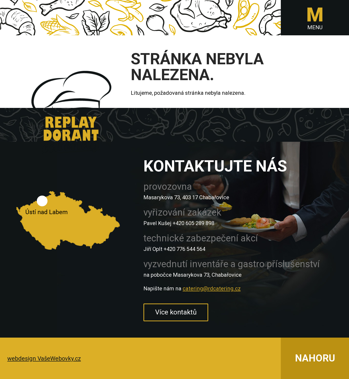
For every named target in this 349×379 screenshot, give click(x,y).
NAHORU (315, 358)
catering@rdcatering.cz (212, 288)
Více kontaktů (176, 312)
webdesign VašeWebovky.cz (44, 358)
